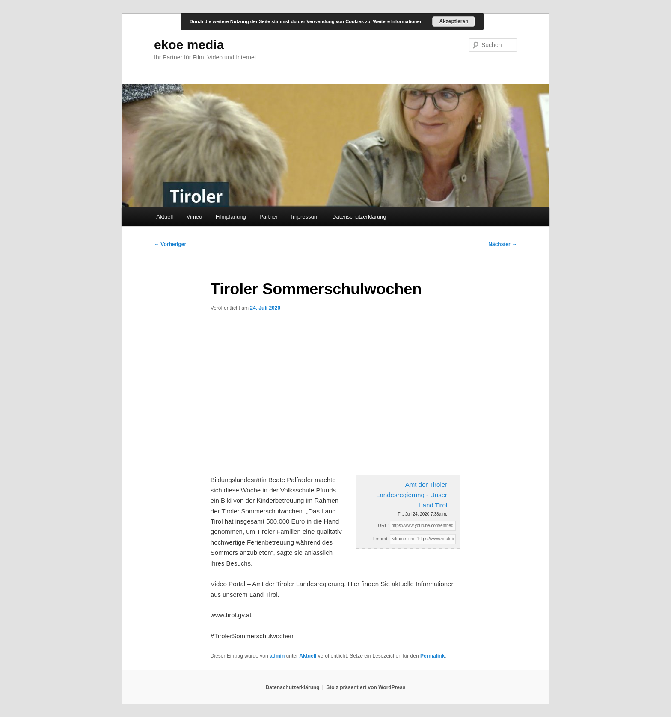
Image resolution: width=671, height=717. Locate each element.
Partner (268, 216)
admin (277, 656)
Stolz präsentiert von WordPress (365, 687)
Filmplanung (231, 216)
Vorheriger (170, 244)
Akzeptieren (453, 21)
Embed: (380, 538)
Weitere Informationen (397, 21)
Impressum (304, 216)
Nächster (502, 244)
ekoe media (189, 45)
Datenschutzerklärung (359, 216)
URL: (383, 525)
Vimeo (194, 216)
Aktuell (164, 216)
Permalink (432, 656)
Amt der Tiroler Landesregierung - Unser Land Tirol (411, 495)
